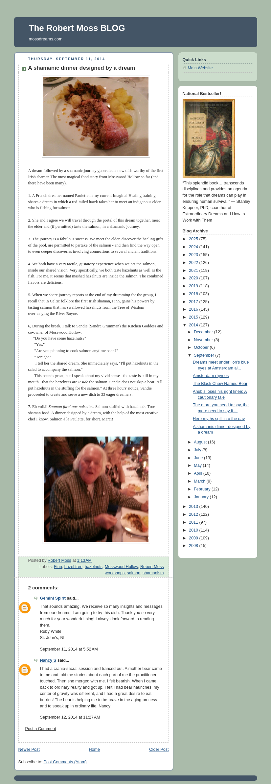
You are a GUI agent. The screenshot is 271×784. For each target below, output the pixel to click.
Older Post (159, 749)
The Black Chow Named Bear (220, 383)
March (200, 481)
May (198, 465)
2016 (194, 309)
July (198, 450)
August (201, 442)
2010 (194, 530)
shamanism (153, 573)
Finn (58, 566)
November (204, 340)
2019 (194, 286)
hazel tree (73, 566)
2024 (194, 247)
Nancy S (48, 660)
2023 (194, 254)
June (199, 458)
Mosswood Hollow (121, 566)
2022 (194, 262)
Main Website (200, 68)
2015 (194, 317)
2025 (194, 239)
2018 (194, 294)
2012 (194, 514)
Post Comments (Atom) (65, 762)
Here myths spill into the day (219, 418)
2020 (194, 278)
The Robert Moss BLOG (77, 28)
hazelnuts (93, 566)
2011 (194, 522)
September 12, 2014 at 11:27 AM (70, 717)
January (202, 497)
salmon (133, 573)
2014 (194, 325)
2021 (194, 270)
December (204, 332)
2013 (194, 506)
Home (94, 749)
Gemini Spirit (53, 598)
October (202, 347)
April (198, 473)
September (204, 355)
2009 (194, 538)
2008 (194, 545)
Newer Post (29, 749)
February (203, 489)
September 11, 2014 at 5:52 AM (69, 649)
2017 (194, 301)
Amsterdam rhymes (211, 375)
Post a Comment (40, 728)
